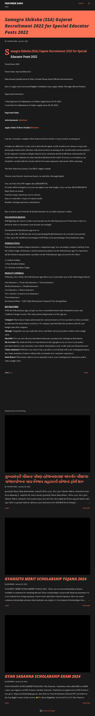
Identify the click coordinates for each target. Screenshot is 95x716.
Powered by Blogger (47, 711)
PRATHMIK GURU (14, 3)
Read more (86, 508)
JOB (11, 373)
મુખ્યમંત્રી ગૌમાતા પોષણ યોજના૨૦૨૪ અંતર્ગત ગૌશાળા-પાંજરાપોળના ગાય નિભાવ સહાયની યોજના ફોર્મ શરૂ (47, 479)
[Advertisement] (47, 394)
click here (23, 120)
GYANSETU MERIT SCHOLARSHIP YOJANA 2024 (45, 578)
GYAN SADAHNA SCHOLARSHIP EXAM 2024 (42, 676)
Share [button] (86, 373)
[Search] (81, 3)
